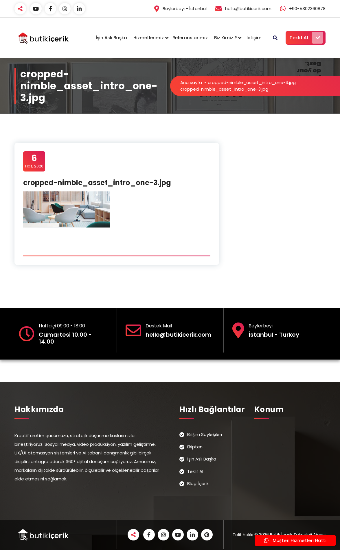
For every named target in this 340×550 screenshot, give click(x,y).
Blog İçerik (198, 483)
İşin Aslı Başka (111, 38)
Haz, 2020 (34, 161)
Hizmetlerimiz (148, 38)
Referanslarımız (190, 38)
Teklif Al (306, 38)
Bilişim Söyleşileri (204, 434)
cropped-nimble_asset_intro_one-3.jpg (252, 82)
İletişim (253, 38)
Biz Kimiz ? (225, 38)
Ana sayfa (191, 82)
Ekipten (195, 447)
